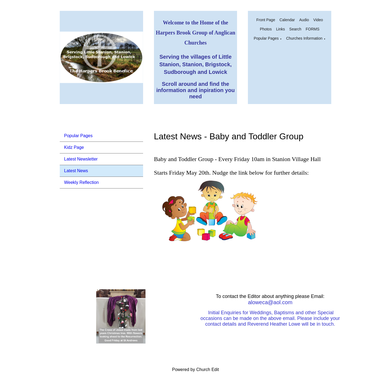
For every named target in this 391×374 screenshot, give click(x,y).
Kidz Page (74, 147)
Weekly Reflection (81, 182)
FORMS (313, 29)
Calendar (287, 20)
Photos (266, 29)
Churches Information (304, 38)
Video (318, 20)
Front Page (265, 20)
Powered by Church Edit (195, 369)
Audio (304, 20)
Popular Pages (266, 38)
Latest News (76, 170)
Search (295, 29)
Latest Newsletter (81, 159)
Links (280, 29)
